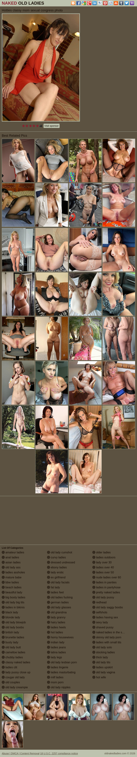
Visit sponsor (51, 125)
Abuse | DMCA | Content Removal (20, 753)
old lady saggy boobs (107, 607)
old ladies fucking (60, 597)
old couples (11, 682)
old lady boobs (13, 627)
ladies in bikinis (13, 607)
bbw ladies (10, 582)
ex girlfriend (56, 577)
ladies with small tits (106, 642)
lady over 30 (102, 562)
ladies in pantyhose (106, 587)
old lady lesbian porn (62, 662)
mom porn (55, 682)
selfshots (99, 612)
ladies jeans (56, 647)
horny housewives (60, 637)
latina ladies (56, 652)
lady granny (56, 617)
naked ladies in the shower (111, 632)
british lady (10, 632)
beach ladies (11, 587)
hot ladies (55, 632)
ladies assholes (13, 572)
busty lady (10, 642)
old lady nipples (58, 687)
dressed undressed (61, 562)
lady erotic (55, 572)
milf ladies (55, 677)
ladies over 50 (103, 572)
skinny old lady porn (106, 637)
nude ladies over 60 (106, 577)
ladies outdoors (103, 557)
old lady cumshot (59, 552)
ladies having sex (105, 617)
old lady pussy (103, 597)
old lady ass (11, 567)
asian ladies (11, 562)
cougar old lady (13, 677)
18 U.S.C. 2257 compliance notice (59, 753)
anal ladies (10, 557)
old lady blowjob (14, 622)
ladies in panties (104, 582)
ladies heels (56, 627)
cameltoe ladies (13, 652)
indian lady (55, 642)
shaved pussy (102, 627)
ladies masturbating (61, 672)
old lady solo (102, 647)
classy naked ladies (16, 662)
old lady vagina (103, 672)
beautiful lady (12, 592)
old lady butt (11, 647)
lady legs (54, 657)
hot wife (99, 677)
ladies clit (9, 667)
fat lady (53, 587)
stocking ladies (103, 652)
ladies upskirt (102, 667)
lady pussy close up (16, 672)
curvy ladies (56, 557)
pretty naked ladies (106, 592)
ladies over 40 (103, 567)
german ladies (58, 602)
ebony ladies (57, 567)
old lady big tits (13, 602)
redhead (99, 602)
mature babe (11, 577)
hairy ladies (56, 622)
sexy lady (100, 622)
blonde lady (11, 617)
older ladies (101, 552)
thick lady (100, 657)
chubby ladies (12, 657)
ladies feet (55, 592)
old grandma (57, 612)
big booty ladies (13, 597)
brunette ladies (13, 637)
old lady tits (101, 662)
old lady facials (58, 582)
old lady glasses (59, 607)
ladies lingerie (57, 667)
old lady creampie (15, 687)
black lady (10, 612)
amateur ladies (13, 552)
